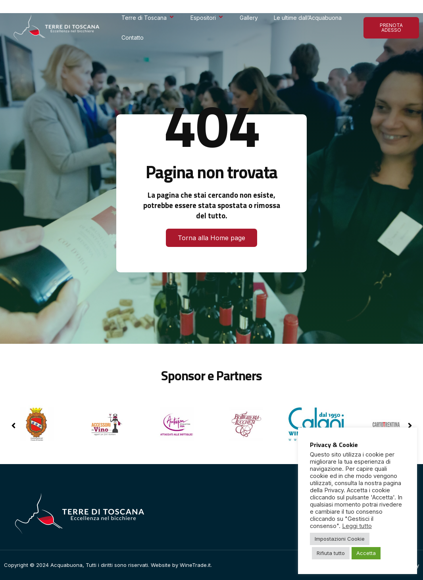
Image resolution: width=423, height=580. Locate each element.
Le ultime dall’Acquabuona (308, 17)
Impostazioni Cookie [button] (340, 539)
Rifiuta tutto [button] (331, 553)
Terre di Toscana (148, 17)
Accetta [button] (366, 553)
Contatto (132, 37)
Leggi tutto (357, 526)
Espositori (207, 17)
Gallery (249, 17)
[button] (409, 425)
